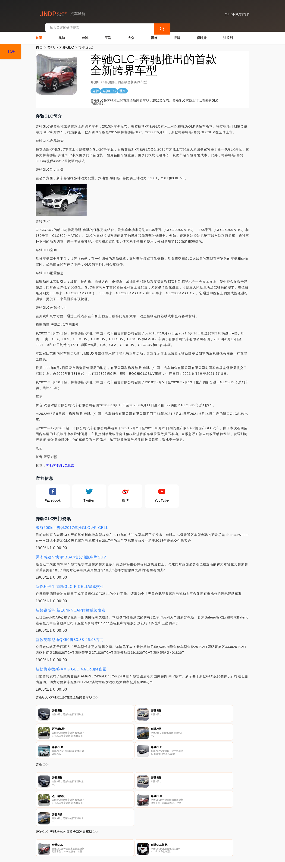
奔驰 (85, 33)
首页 (39, 33)
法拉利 (228, 33)
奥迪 (62, 33)
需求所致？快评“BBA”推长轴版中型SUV (71, 553)
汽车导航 (110, 854)
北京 (70, 461)
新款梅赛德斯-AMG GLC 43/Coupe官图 (71, 665)
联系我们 (87, 837)
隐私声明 (110, 837)
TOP (11, 51)
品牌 (177, 33)
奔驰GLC (66, 43)
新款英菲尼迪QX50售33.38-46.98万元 (70, 636)
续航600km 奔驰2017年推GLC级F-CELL (72, 524)
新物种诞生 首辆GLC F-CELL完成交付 (70, 583)
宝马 (108, 33)
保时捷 (202, 33)
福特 (154, 33)
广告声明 (133, 837)
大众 (131, 33)
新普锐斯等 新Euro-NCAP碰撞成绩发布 (71, 606)
